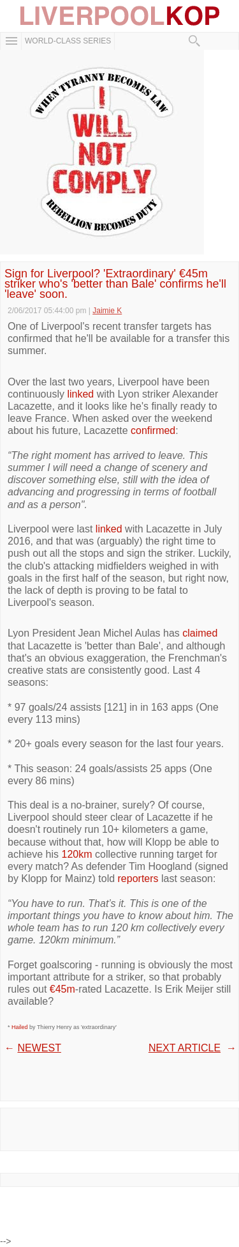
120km (77, 854)
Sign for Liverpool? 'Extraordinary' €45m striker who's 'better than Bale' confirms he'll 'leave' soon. (115, 284)
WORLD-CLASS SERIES (68, 40)
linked (80, 394)
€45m (62, 989)
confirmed (153, 430)
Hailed (19, 1027)
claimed (199, 633)
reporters (138, 878)
